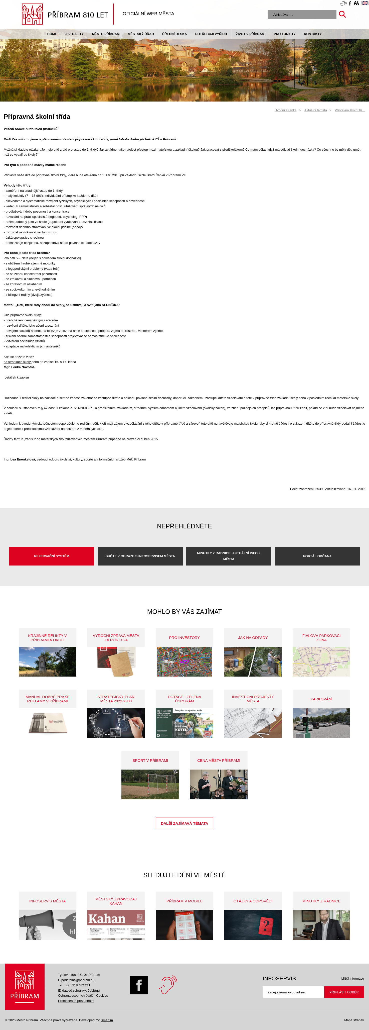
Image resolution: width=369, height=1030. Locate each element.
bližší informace (352, 978)
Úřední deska (174, 34)
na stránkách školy (18, 362)
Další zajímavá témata (184, 823)
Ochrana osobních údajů (76, 995)
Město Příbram (106, 34)
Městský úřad (141, 34)
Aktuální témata (315, 110)
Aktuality (74, 34)
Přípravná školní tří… (350, 110)
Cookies (102, 995)
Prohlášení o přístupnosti (76, 1001)
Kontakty (313, 34)
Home (52, 34)
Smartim (107, 1020)
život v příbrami (250, 34)
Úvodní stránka (285, 110)
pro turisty (285, 34)
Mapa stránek (354, 1020)
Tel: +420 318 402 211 (74, 985)
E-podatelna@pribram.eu (76, 980)
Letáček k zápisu (17, 377)
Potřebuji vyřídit (211, 34)
